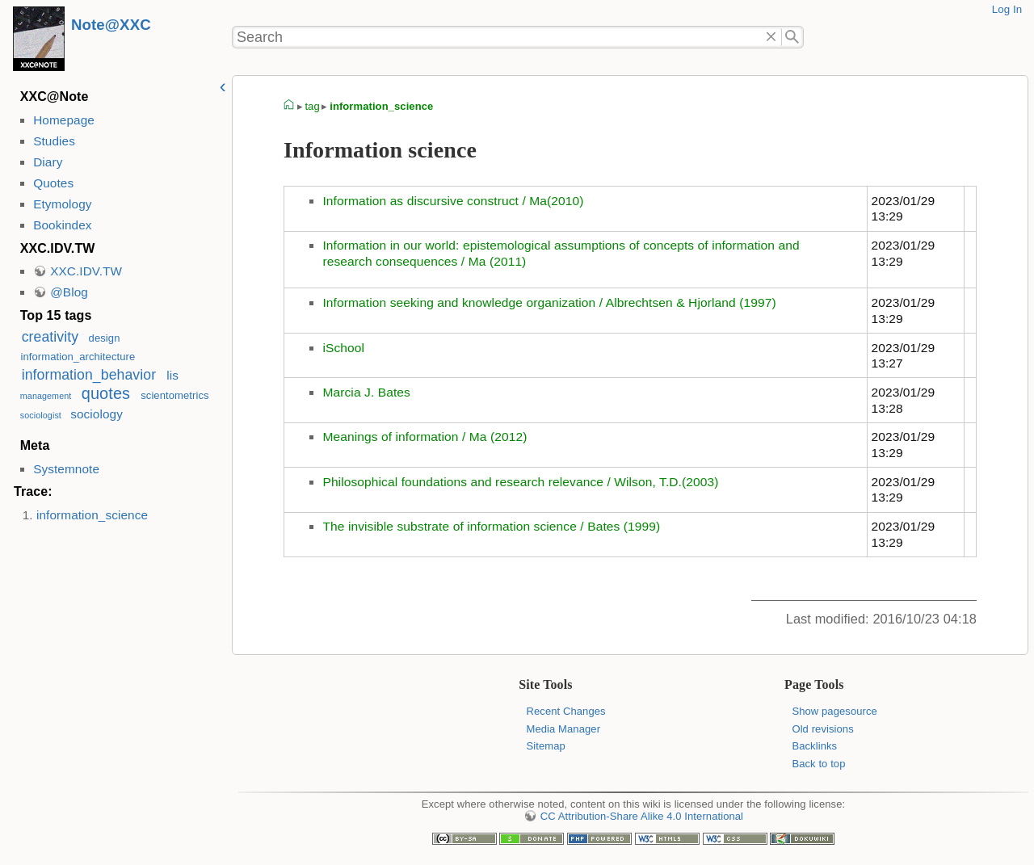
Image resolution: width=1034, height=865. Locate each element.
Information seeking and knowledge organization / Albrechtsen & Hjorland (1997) (549, 302)
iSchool (343, 348)
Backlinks (814, 746)
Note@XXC (111, 24)
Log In (1007, 9)
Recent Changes (566, 711)
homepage (289, 107)
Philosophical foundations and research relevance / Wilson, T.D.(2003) (520, 482)
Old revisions (822, 729)
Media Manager (564, 729)
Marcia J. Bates (366, 392)
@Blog (69, 292)
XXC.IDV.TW (86, 271)
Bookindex (62, 225)
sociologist (40, 415)
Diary (47, 162)
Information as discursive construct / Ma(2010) (452, 201)
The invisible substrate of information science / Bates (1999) (491, 526)
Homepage (64, 120)
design (104, 338)
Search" (793, 37)
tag (312, 106)
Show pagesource (834, 711)
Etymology (62, 204)
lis (172, 375)
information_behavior (89, 375)
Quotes (53, 183)
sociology (96, 414)
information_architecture (77, 357)
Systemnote (66, 469)
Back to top (818, 764)
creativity (50, 337)
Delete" (771, 37)
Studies (54, 141)
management (46, 396)
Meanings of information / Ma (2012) (424, 436)
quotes (106, 393)
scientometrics (175, 395)
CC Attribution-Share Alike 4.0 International (641, 816)
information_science (92, 515)
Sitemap (546, 746)
